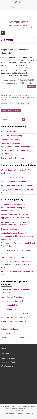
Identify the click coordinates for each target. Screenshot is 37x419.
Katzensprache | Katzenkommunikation (16, 185)
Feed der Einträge (8, 358)
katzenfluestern (10, 80)
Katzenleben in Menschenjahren (13, 181)
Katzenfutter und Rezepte (11, 301)
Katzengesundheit (11, 83)
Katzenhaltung (6, 309)
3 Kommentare (27, 83)
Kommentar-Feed (8, 362)
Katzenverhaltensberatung (11, 136)
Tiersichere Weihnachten (10, 229)
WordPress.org (7, 366)
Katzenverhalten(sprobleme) (12, 317)
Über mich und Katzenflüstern (10, 9)
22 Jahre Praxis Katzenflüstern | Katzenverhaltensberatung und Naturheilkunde (13, 208)
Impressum (18, 7)
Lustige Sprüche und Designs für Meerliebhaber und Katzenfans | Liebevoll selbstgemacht (17, 236)
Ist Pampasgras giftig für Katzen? (14, 257)
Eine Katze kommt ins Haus (12, 177)
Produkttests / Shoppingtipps (12, 321)
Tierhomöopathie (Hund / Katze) (13, 158)
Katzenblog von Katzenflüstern (13, 297)
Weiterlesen (31, 86)
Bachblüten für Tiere (9, 132)
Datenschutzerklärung (8, 7)
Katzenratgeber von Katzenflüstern (14, 313)
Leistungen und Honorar (10, 140)
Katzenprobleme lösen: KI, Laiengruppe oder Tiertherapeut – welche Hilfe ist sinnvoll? (16, 264)
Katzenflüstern (18, 21)
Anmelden (5, 354)
